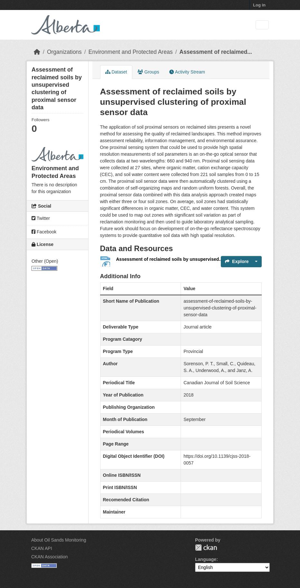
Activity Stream (187, 71)
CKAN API (41, 548)
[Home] (37, 52)
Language (205, 559)
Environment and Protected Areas (131, 52)
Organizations (64, 52)
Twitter (41, 218)
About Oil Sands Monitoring (58, 540)
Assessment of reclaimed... (215, 52)
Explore (236, 261)
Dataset (116, 71)
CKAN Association (49, 556)
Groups (148, 71)
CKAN (206, 547)
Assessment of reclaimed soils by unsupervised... (169, 259)
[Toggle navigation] (262, 25)
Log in (259, 5)
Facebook (44, 231)
